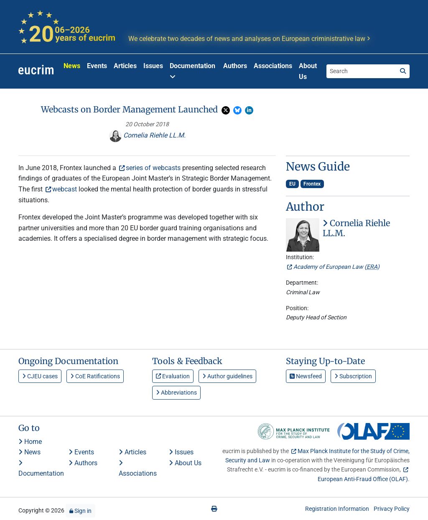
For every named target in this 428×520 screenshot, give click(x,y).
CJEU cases (40, 376)
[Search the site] (361, 71)
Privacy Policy (392, 508)
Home (30, 442)
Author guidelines (227, 376)
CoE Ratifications (95, 376)
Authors (235, 66)
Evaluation (173, 376)
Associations (273, 66)
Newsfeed (306, 376)
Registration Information (337, 508)
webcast (64, 189)
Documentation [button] (192, 71)
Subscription (353, 376)
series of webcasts (153, 168)
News (72, 66)
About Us (308, 71)
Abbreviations (176, 392)
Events (97, 66)
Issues (153, 66)
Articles (125, 66)
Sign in (80, 510)
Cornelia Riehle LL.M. (147, 135)
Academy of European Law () (336, 266)
